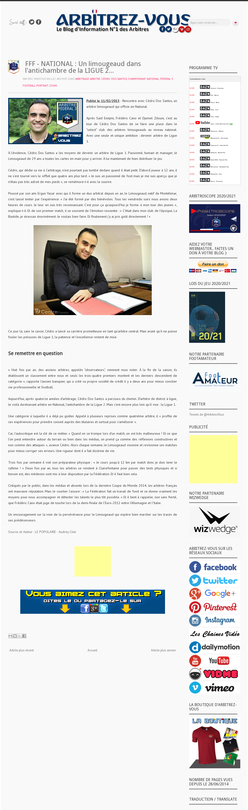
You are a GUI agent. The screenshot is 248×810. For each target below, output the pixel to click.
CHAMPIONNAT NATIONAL (143, 79)
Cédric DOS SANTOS (114, 79)
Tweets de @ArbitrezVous (206, 414)
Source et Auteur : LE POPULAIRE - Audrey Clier (42, 532)
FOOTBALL (29, 85)
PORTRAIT (42, 85)
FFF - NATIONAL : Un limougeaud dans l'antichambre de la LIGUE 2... (83, 67)
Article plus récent (21, 650)
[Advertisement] (93, 561)
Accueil (92, 650)
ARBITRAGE (82, 79)
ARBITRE (95, 79)
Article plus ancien (163, 650)
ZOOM (53, 85)
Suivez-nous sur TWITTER (31, 22)
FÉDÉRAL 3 (166, 79)
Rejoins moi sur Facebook (38, 22)
